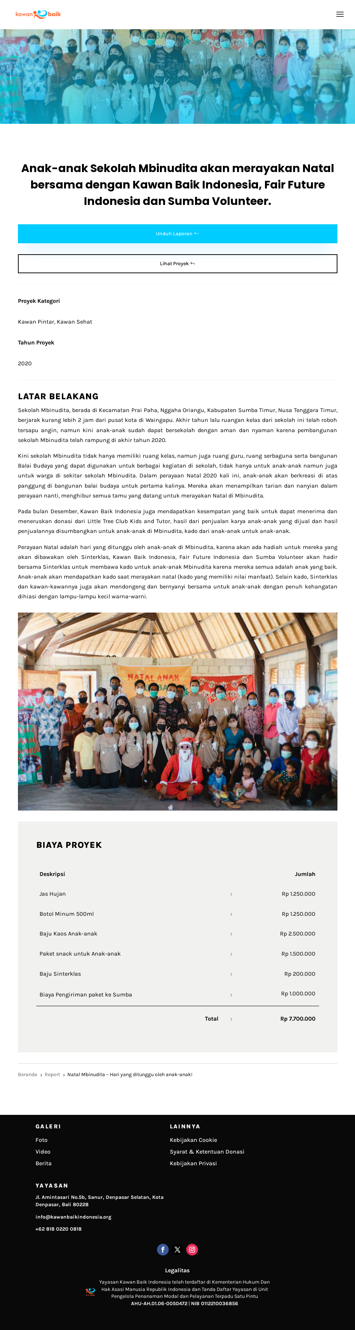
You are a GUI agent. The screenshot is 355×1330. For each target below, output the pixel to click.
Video (43, 1151)
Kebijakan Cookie (193, 1139)
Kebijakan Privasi (193, 1163)
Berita (44, 1163)
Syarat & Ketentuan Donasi (207, 1151)
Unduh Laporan (174, 233)
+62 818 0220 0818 (59, 1229)
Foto (42, 1139)
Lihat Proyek (174, 263)
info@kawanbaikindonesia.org (73, 1217)
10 (205, 797)
